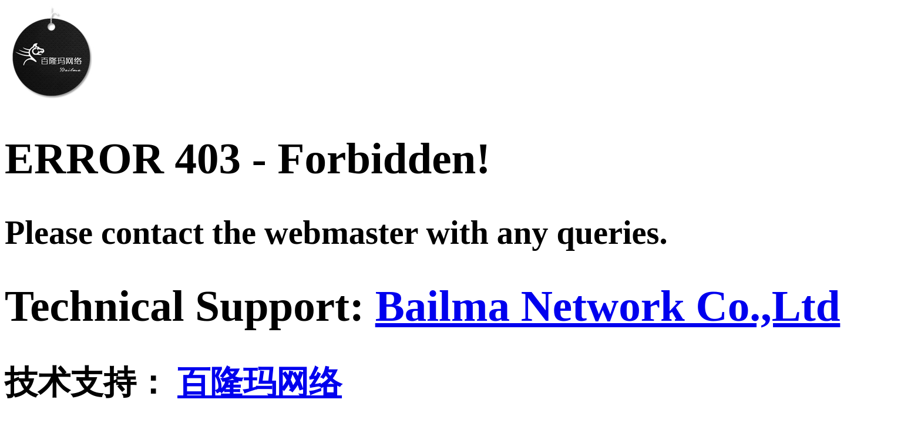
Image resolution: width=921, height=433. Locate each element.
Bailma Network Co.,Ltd (608, 305)
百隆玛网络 (259, 382)
